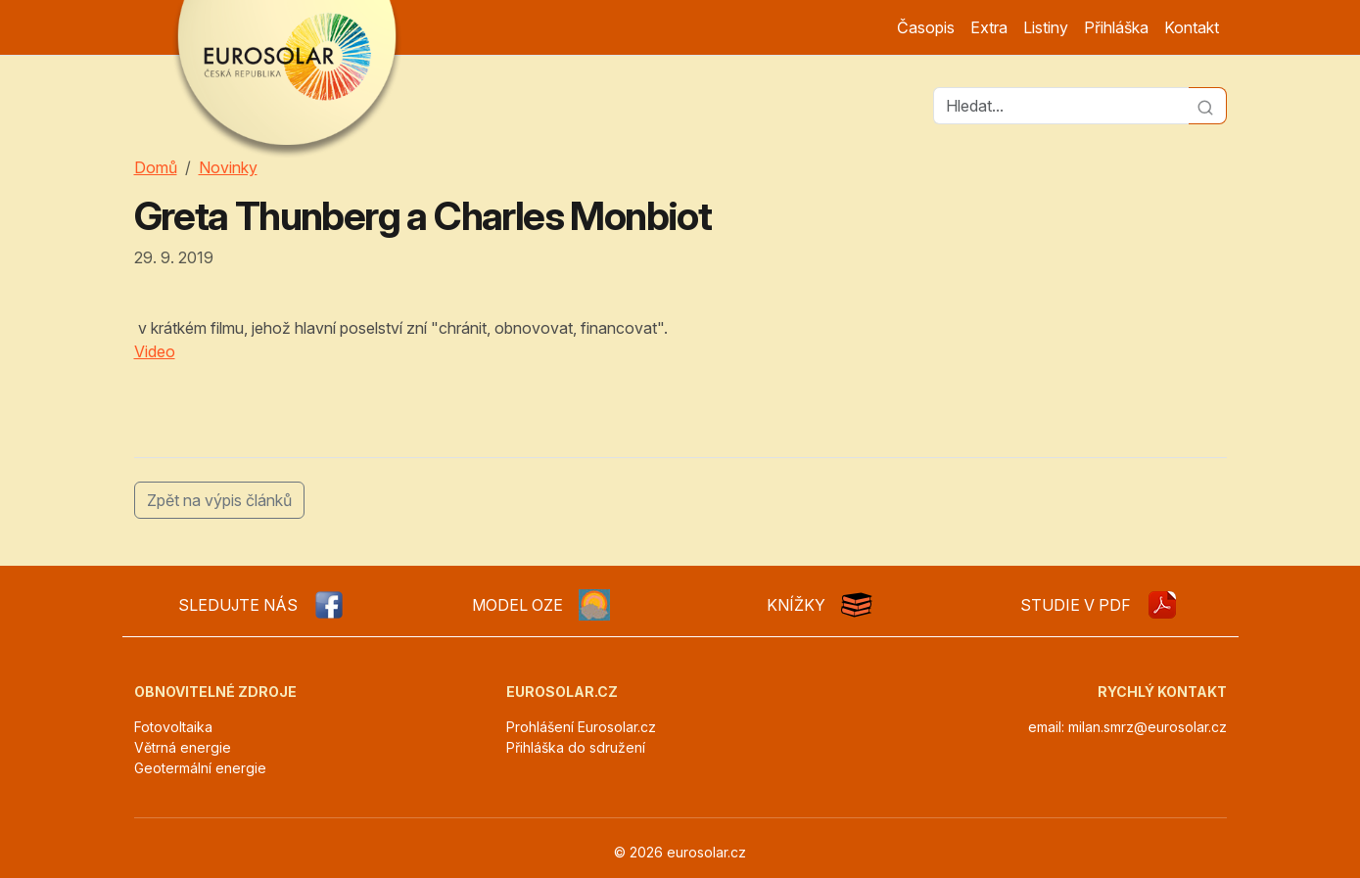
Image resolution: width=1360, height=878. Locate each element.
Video (154, 351)
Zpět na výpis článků (219, 500)
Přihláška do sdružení (575, 747)
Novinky (228, 167)
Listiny (1045, 27)
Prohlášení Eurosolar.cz (581, 726)
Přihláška (1116, 27)
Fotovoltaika (173, 726)
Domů (155, 167)
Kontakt (1191, 27)
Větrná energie (182, 747)
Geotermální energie (200, 768)
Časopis (926, 27)
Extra (989, 27)
